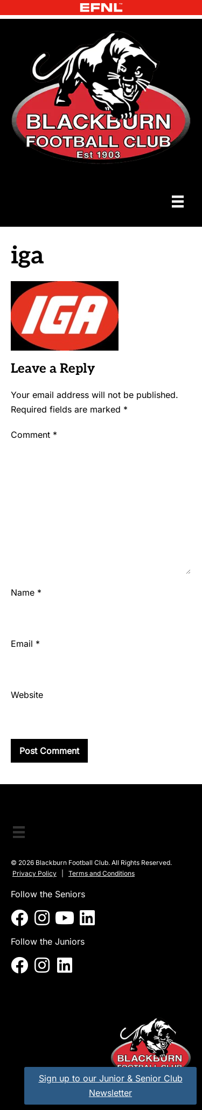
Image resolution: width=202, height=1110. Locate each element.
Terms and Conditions (101, 873)
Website (27, 694)
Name (26, 592)
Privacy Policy (34, 873)
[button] (19, 917)
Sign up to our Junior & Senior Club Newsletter (111, 1085)
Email (25, 643)
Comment (34, 434)
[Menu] (177, 201)
